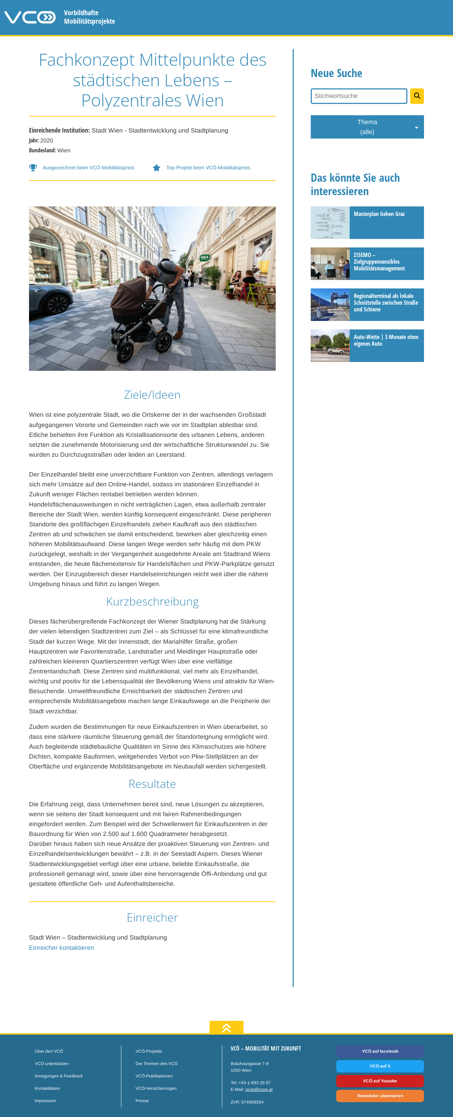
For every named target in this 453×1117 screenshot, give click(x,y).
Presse (142, 1100)
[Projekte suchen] (417, 96)
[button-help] (91, 168)
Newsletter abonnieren (380, 1095)
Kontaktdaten (47, 1088)
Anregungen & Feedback (59, 1076)
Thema (367, 127)
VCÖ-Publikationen (154, 1076)
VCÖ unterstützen (52, 1063)
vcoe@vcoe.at (259, 1089)
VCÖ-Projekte (149, 1051)
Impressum (45, 1100)
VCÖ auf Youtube (380, 1080)
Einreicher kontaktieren (61, 947)
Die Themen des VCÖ (157, 1063)
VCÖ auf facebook (380, 1051)
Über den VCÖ (49, 1051)
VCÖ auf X (380, 1066)
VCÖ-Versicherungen (156, 1088)
